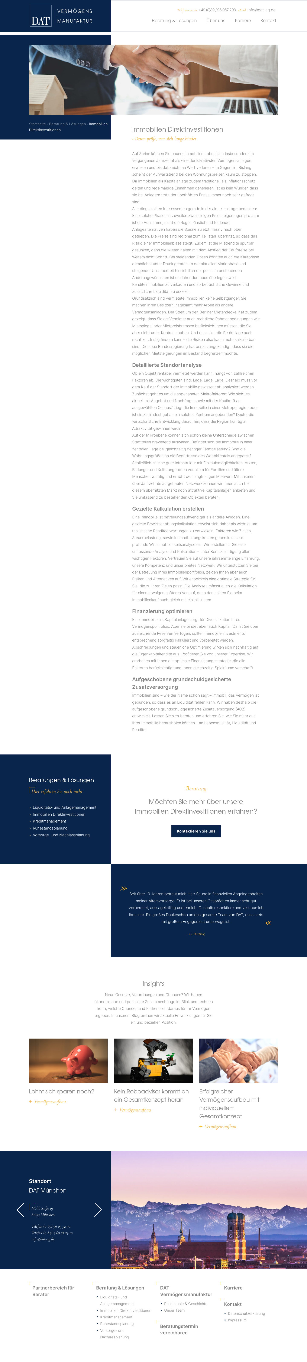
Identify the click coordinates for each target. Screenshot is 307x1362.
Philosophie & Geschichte (186, 1304)
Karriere (243, 22)
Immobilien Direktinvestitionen (59, 815)
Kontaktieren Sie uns (196, 832)
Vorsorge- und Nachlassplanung (61, 836)
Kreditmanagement (49, 822)
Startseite (38, 124)
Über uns (215, 22)
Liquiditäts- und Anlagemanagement (64, 808)
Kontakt (269, 22)
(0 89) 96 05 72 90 (56, 1227)
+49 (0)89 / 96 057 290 (217, 11)
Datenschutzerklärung (247, 1314)
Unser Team (174, 1311)
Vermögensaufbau (50, 1103)
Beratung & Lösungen (174, 22)
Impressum (237, 1321)
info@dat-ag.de (261, 11)
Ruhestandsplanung (50, 829)
